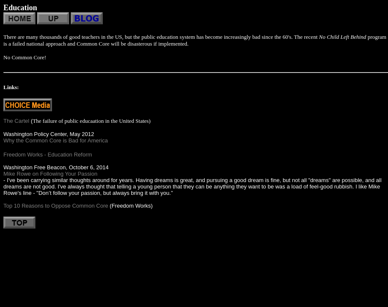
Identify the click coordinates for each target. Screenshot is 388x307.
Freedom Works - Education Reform (47, 154)
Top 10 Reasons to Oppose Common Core (55, 206)
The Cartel (16, 121)
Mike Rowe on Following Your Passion (50, 174)
